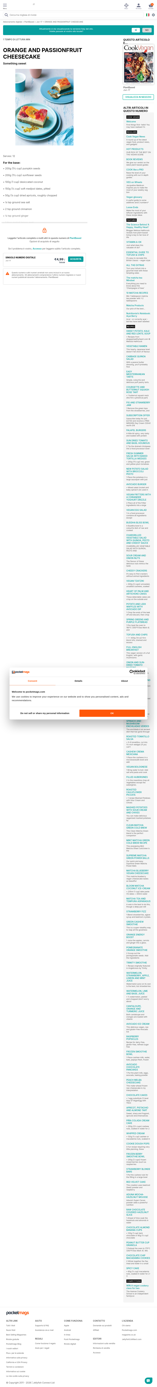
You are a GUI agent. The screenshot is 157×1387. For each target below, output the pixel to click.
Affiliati (96, 1330)
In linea (67, 1335)
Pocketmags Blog (13, 1344)
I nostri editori (12, 1348)
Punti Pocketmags (72, 1339)
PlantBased (29, 22)
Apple (66, 1325)
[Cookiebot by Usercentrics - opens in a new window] (131, 672)
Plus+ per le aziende (15, 1353)
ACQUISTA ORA (75, 260)
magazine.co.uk (129, 1335)
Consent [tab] (32, 681)
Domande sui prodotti (102, 1325)
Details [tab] (78, 681)
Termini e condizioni (15, 1367)
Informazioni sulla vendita (104, 1343)
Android (67, 1330)
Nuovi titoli (10, 1330)
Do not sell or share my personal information (44, 713)
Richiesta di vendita (101, 1348)
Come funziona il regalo (45, 1343)
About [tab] (124, 681)
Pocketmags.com (129, 1330)
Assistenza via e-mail (44, 1330)
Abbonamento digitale (12, 22)
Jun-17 (39, 22)
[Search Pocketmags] (6, 15)
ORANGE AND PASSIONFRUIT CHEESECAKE (63, 22)
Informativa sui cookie (15, 1371)
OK (112, 713)
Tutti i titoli (10, 1325)
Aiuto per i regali (42, 1348)
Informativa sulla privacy (16, 1358)
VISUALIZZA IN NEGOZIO (138, 97)
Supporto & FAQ (42, 1325)
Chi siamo (126, 1325)
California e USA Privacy (16, 1362)
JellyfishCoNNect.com (131, 1339)
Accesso (37, 248)
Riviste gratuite (12, 1339)
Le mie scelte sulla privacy (17, 1376)
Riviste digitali (70, 1344)
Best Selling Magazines (16, 1335)
